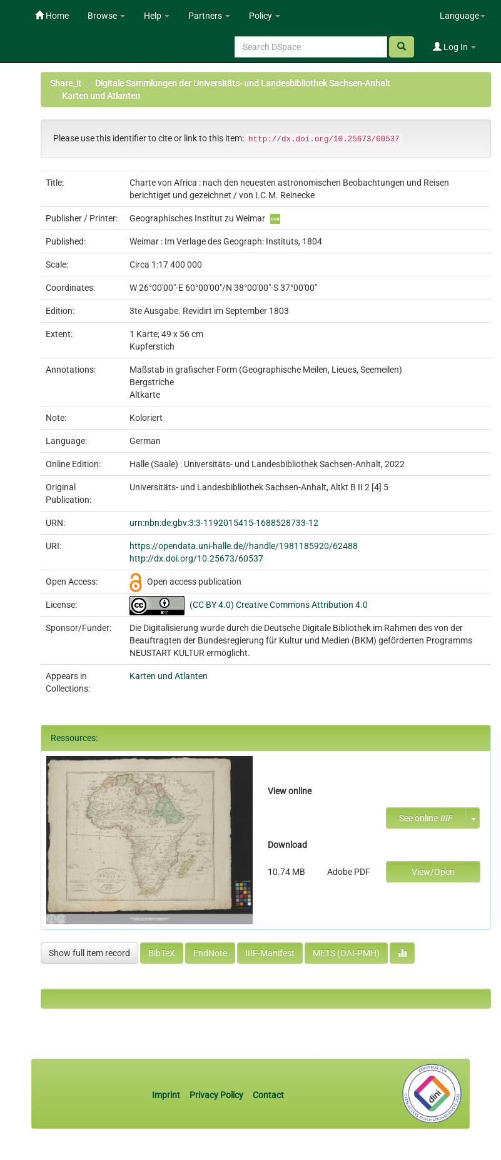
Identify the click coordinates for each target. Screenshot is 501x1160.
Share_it (65, 83)
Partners (209, 16)
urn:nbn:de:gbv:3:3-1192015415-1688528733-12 (223, 523)
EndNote (210, 953)
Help (157, 16)
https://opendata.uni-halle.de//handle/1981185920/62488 (243, 546)
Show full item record (89, 953)
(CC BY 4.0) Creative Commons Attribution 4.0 (279, 605)
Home (52, 16)
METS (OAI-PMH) (346, 953)
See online (425, 818)
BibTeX (161, 953)
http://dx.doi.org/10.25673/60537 (196, 558)
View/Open (433, 872)
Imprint (167, 1095)
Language (462, 16)
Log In (454, 47)
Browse (106, 16)
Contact (268, 1095)
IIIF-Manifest (270, 953)
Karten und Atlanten (101, 96)
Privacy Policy (216, 1095)
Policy (264, 16)
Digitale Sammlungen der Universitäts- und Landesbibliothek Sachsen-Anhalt (242, 83)
